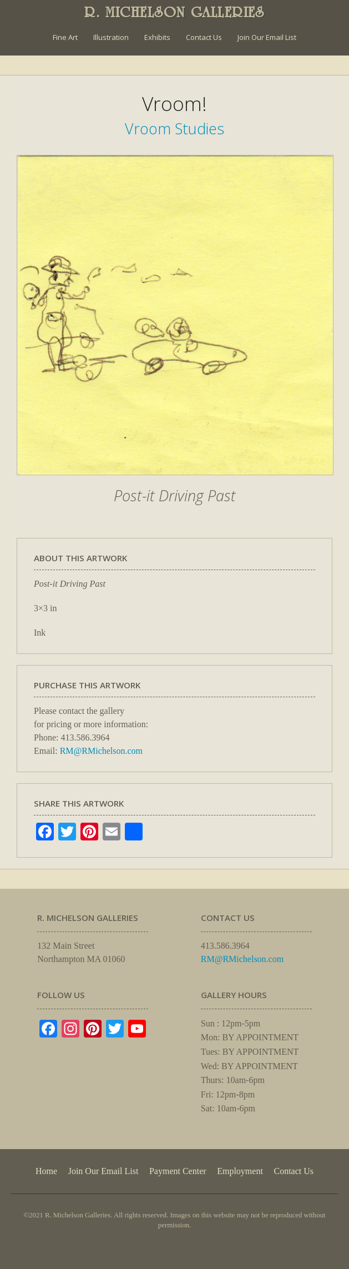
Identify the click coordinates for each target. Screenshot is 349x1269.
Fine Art (65, 37)
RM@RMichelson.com (101, 751)
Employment (240, 1171)
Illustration (111, 37)
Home (46, 1171)
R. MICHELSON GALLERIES (174, 12)
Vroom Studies (174, 128)
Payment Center (177, 1171)
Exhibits (157, 37)
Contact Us (204, 37)
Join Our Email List (266, 37)
